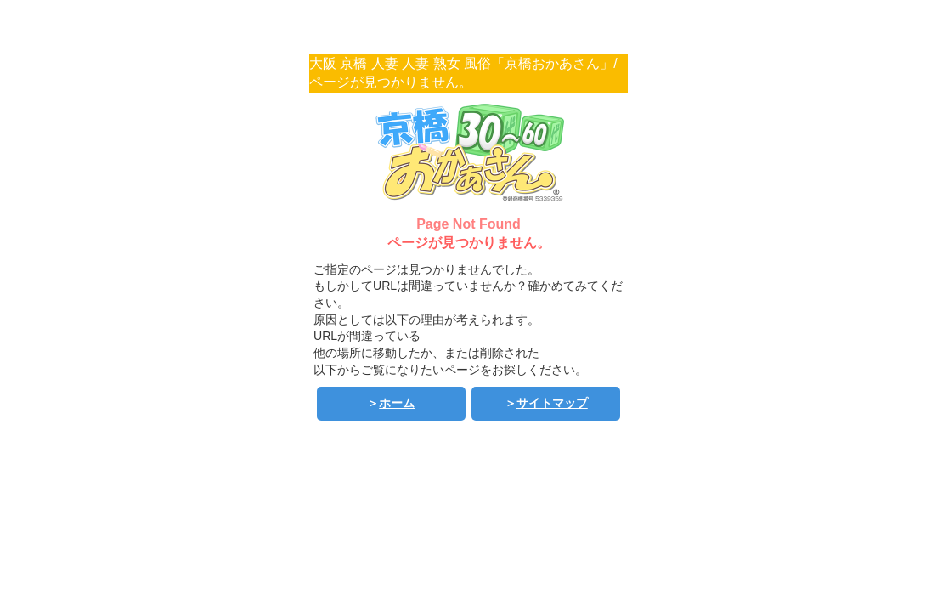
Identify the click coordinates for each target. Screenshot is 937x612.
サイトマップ (552, 403)
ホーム (397, 403)
